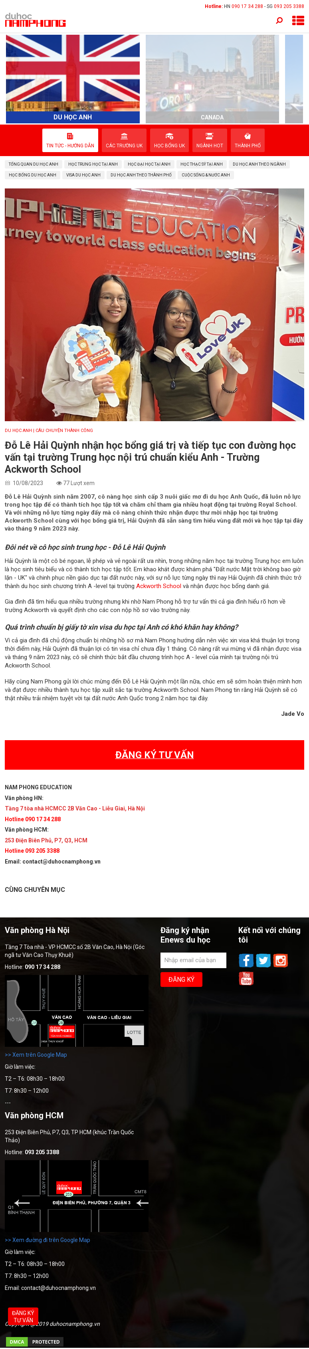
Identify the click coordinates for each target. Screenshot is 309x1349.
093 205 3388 (289, 6)
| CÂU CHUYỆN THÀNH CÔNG (63, 430)
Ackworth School (158, 586)
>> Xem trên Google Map (36, 1055)
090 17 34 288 (247, 6)
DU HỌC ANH (18, 430)
